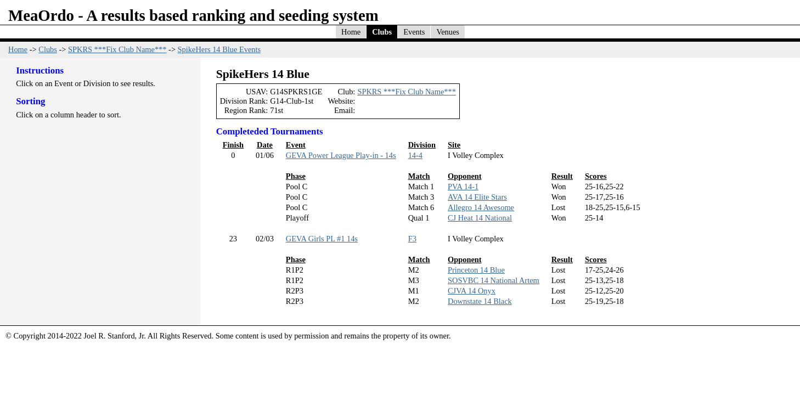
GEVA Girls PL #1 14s (322, 238)
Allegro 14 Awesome (481, 207)
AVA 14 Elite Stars (477, 197)
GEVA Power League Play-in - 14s (341, 155)
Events (414, 31)
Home (350, 31)
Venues (447, 31)
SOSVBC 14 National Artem (493, 280)
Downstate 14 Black (480, 301)
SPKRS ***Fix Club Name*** (117, 49)
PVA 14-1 (463, 186)
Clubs (382, 31)
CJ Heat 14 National (480, 217)
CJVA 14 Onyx (471, 290)
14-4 (415, 155)
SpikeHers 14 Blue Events (219, 49)
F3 (412, 238)
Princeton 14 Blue (476, 270)
